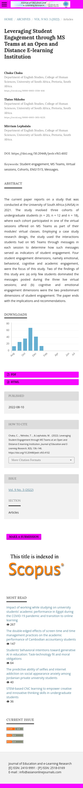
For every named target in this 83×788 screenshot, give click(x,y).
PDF (13, 374)
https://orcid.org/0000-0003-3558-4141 (24, 90)
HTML (14, 382)
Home (8, 19)
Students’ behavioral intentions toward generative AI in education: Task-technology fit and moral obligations (41, 654)
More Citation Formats (26, 460)
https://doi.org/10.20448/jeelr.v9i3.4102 (39, 153)
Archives (23, 19)
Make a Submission (24, 537)
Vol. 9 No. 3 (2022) (46, 19)
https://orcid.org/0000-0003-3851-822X (24, 117)
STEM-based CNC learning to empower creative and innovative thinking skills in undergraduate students (39, 692)
